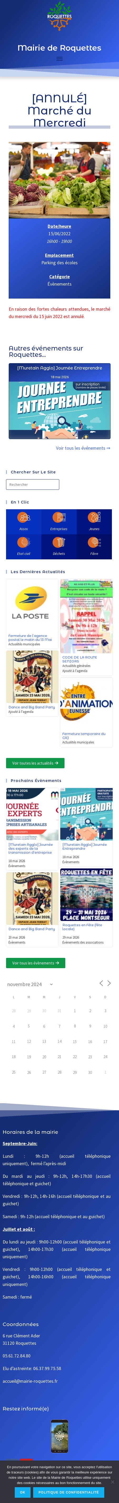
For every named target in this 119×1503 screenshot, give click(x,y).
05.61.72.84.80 (17, 1356)
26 (29, 1072)
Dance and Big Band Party (31, 707)
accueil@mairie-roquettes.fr (30, 1381)
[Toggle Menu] (59, 59)
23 (90, 1056)
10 (105, 1026)
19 (29, 1056)
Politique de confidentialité (68, 1492)
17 (105, 1041)
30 (90, 1072)
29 (29, 1011)
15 (75, 1041)
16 (90, 1041)
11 (14, 1041)
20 (44, 1056)
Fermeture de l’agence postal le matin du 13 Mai (30, 638)
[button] (35, 763)
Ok (22, 1492)
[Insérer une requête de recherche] (32, 484)
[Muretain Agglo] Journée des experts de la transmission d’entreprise (30, 848)
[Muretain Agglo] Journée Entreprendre (59, 393)
